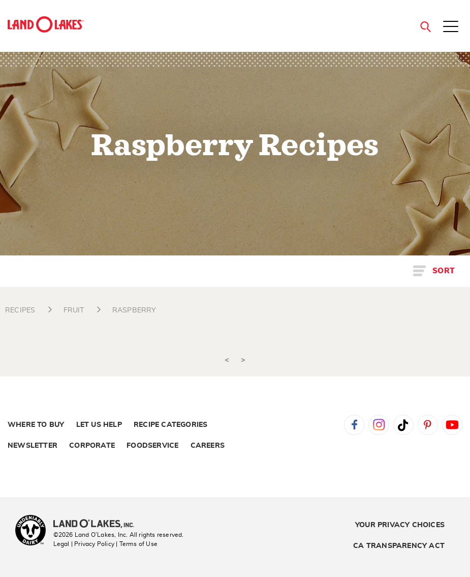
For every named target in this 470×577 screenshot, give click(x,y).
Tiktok (403, 425)
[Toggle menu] (450, 27)
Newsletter (32, 445)
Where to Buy (36, 424)
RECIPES (20, 310)
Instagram (378, 425)
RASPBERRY (134, 310)
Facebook (354, 425)
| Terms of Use (137, 544)
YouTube (452, 425)
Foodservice (152, 445)
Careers (208, 445)
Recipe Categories (170, 424)
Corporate (92, 445)
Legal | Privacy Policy (83, 544)
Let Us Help (99, 424)
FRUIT (74, 310)
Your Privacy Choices (400, 525)
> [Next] (243, 360)
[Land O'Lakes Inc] (97, 525)
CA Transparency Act (399, 546)
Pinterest (428, 425)
